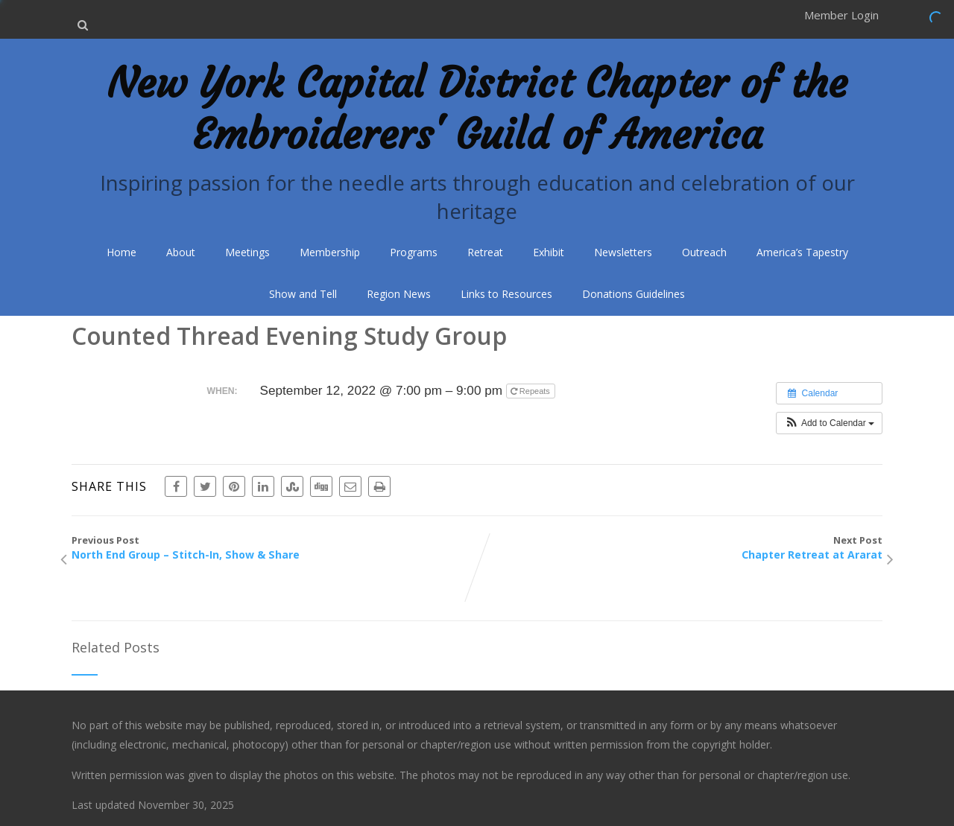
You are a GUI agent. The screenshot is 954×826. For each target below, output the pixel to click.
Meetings (247, 252)
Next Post (679, 547)
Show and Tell (303, 294)
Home (121, 252)
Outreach (704, 252)
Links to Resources (506, 294)
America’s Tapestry (802, 252)
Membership (330, 252)
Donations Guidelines (633, 294)
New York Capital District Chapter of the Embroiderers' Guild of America (477, 108)
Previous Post (274, 547)
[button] (829, 423)
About (180, 252)
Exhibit (548, 252)
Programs (413, 252)
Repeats (531, 391)
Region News (399, 294)
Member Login (841, 14)
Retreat (485, 252)
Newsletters (623, 252)
